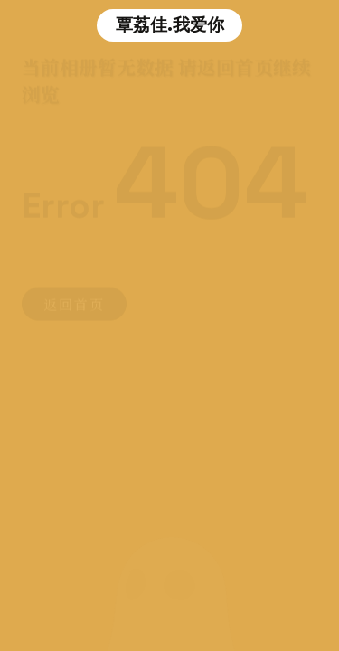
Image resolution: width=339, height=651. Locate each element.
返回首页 (74, 302)
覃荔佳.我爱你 (170, 25)
